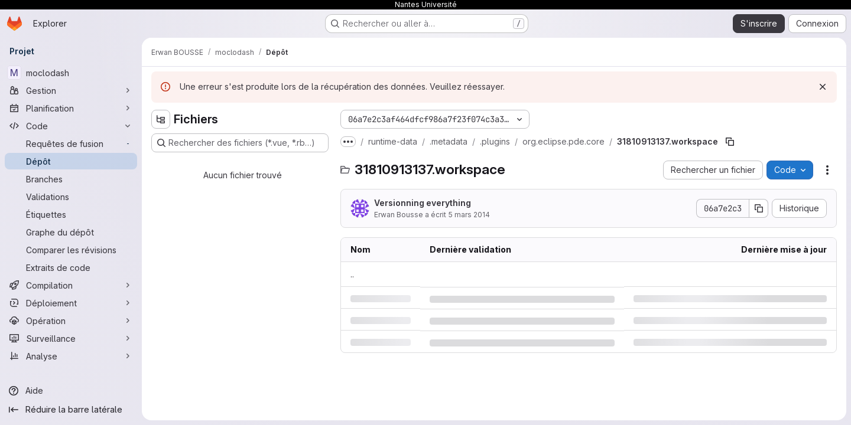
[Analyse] (71, 356)
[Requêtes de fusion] (71, 143)
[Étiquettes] (71, 214)
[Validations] (71, 196)
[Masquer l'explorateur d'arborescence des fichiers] (160, 119)
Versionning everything (422, 203)
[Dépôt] (71, 161)
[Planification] (71, 108)
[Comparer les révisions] (71, 249)
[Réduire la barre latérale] (71, 409)
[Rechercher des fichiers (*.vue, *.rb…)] (240, 142)
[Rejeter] (823, 87)
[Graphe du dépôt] (71, 232)
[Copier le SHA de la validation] (758, 208)
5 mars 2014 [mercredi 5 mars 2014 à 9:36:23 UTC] (469, 214)
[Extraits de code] (71, 267)
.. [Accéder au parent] (352, 274)
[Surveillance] (71, 338)
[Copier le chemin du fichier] (729, 141)
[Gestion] (71, 90)
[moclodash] (71, 72)
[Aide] (71, 390)
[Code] (71, 125)
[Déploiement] (71, 303)
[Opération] (71, 320)
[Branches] (71, 179)
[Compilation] (71, 285)
